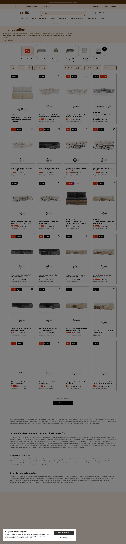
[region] (39, 535)
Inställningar (64, 538)
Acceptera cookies (64, 533)
